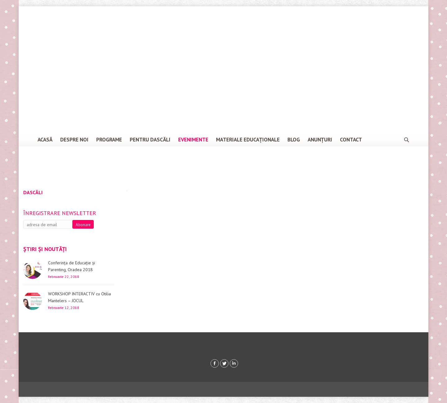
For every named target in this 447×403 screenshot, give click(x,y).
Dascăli (33, 192)
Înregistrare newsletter (59, 213)
